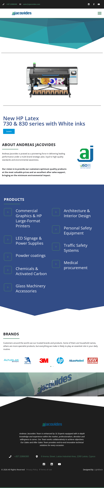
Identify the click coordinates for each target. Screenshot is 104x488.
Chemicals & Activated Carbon (31, 271)
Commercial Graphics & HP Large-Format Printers (29, 218)
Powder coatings (31, 255)
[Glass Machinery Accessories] (8, 287)
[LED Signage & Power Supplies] (8, 239)
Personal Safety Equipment (78, 230)
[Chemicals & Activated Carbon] (8, 270)
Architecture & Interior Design (77, 213)
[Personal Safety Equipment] (56, 229)
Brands (11, 333)
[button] (99, 13)
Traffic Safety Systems (75, 248)
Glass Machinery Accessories (30, 288)
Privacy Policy (32, 469)
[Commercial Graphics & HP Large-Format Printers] (8, 212)
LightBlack (98, 470)
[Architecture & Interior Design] (56, 212)
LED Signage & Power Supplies (29, 240)
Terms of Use (46, 469)
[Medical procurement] (56, 264)
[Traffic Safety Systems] (56, 247)
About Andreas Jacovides (29, 144)
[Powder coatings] (8, 257)
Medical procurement (76, 265)
